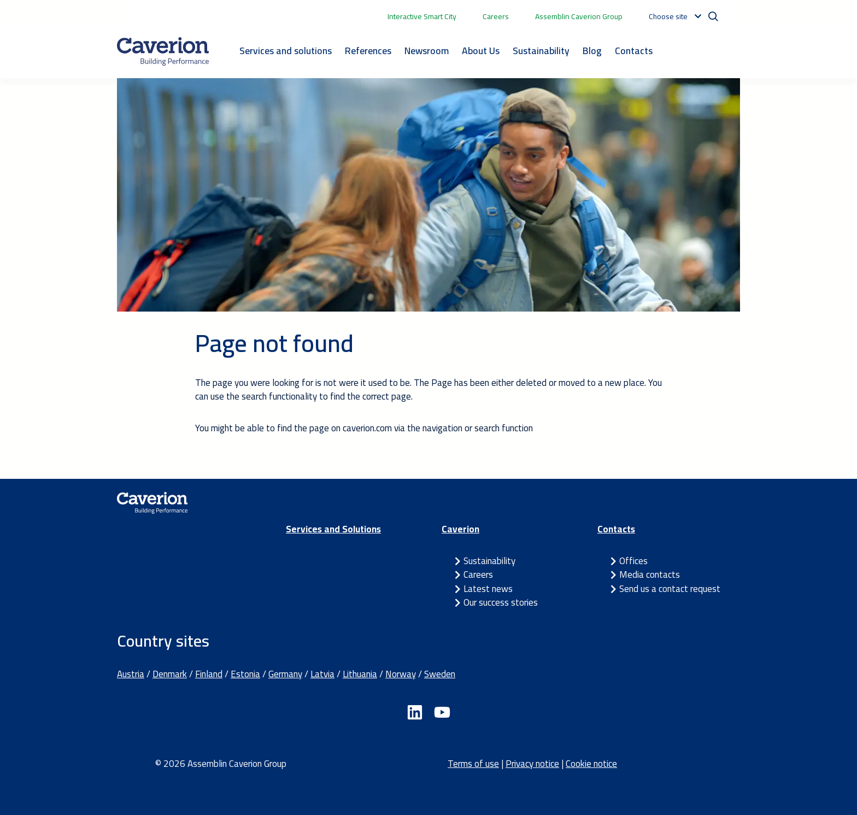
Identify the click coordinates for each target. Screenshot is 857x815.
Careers (496, 16)
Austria (130, 674)
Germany (285, 674)
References (368, 51)
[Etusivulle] (163, 51)
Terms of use (473, 763)
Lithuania (360, 674)
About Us (481, 51)
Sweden (439, 674)
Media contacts (649, 574)
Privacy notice (532, 763)
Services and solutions (285, 51)
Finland (208, 674)
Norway (400, 674)
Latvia (322, 674)
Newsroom (426, 51)
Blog (592, 51)
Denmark (169, 674)
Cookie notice (591, 763)
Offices (633, 561)
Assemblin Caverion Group (579, 16)
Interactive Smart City (422, 16)
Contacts (634, 51)
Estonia (245, 674)
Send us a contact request (669, 588)
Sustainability (541, 51)
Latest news (488, 588)
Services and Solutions (333, 529)
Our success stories (500, 602)
